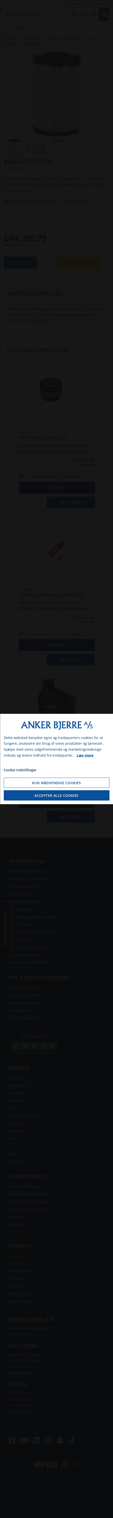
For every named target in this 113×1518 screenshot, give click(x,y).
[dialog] (56, 759)
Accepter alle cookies (56, 795)
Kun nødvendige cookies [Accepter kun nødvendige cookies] (56, 782)
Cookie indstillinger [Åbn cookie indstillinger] (20, 769)
